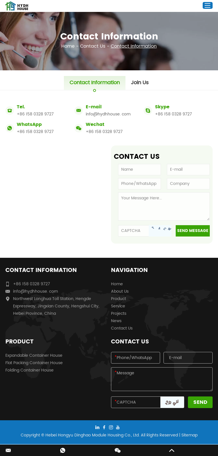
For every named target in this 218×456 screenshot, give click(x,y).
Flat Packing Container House (34, 363)
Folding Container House (29, 370)
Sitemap (189, 435)
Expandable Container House (33, 355)
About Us (120, 291)
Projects (118, 313)
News (116, 321)
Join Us (140, 83)
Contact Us (92, 46)
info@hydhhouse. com (108, 114)
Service (118, 306)
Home (68, 46)
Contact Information (134, 46)
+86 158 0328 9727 (173, 114)
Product (118, 298)
